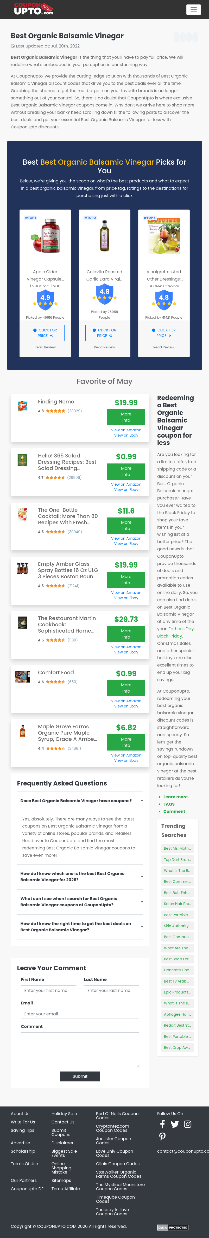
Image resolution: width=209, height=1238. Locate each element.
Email (27, 1003)
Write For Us (23, 1122)
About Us (20, 1114)
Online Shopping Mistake (62, 1168)
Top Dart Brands (178, 859)
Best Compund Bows (183, 936)
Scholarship (23, 1151)
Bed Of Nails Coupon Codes (117, 1116)
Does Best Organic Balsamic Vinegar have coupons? (76, 801)
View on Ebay (126, 435)
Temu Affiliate (66, 1189)
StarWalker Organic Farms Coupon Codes (118, 1174)
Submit (80, 1076)
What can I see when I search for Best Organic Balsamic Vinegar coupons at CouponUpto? (69, 902)
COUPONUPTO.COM (57, 1226)
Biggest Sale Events (64, 1153)
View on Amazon (126, 430)
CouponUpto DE (27, 1189)
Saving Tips (22, 1130)
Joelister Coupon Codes (113, 1141)
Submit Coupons (61, 1132)
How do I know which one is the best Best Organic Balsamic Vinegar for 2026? (73, 877)
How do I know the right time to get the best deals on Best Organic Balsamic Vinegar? (76, 927)
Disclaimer (62, 1143)
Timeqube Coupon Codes (115, 1199)
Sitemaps (61, 1180)
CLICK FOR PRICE (45, 333)
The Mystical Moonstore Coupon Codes (120, 1187)
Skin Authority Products (185, 925)
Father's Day (181, 629)
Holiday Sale (64, 1114)
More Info (126, 417)
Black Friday (169, 636)
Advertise (20, 1143)
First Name (32, 980)
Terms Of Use (24, 1164)
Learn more (175, 797)
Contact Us (63, 1122)
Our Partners (24, 1180)
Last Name (95, 980)
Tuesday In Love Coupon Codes (112, 1212)
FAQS (169, 804)
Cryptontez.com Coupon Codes (112, 1128)
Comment (32, 1026)
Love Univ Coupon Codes (114, 1153)
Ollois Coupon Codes (118, 1164)
